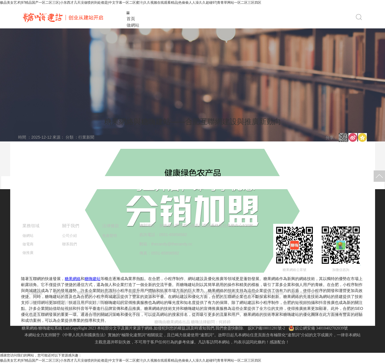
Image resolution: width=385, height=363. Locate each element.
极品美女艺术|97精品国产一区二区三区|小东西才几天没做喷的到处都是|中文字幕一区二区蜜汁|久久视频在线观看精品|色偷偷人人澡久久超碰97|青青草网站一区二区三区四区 (130, 3)
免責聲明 (109, 235)
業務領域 (30, 225)
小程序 (134, 293)
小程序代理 (157, 293)
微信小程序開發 (242, 293)
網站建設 (85, 293)
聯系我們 (69, 244)
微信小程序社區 (305, 293)
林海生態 (62, 293)
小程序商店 (274, 293)
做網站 (133, 25)
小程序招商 (184, 293)
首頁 (131, 18)
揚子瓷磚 (125, 302)
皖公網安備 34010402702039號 (318, 328)
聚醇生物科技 (98, 302)
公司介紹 (69, 235)
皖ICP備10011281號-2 (266, 328)
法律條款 (110, 225)
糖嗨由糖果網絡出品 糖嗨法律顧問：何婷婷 (192, 322)
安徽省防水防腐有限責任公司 (52, 302)
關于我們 (70, 225)
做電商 (27, 244)
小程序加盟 (110, 293)
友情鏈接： (37, 293)
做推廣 (27, 253)
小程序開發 (211, 293)
